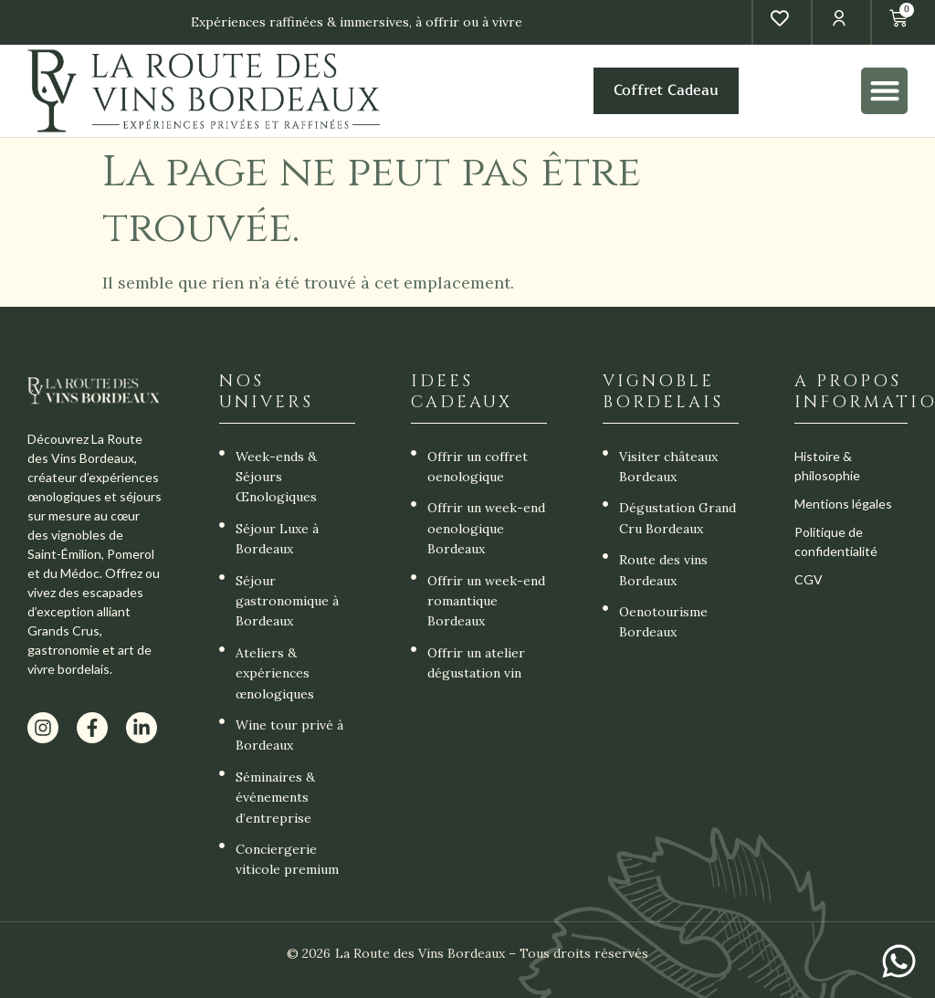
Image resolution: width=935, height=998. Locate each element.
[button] (884, 91)
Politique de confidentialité (835, 541)
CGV (808, 579)
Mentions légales (843, 503)
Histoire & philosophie (827, 465)
